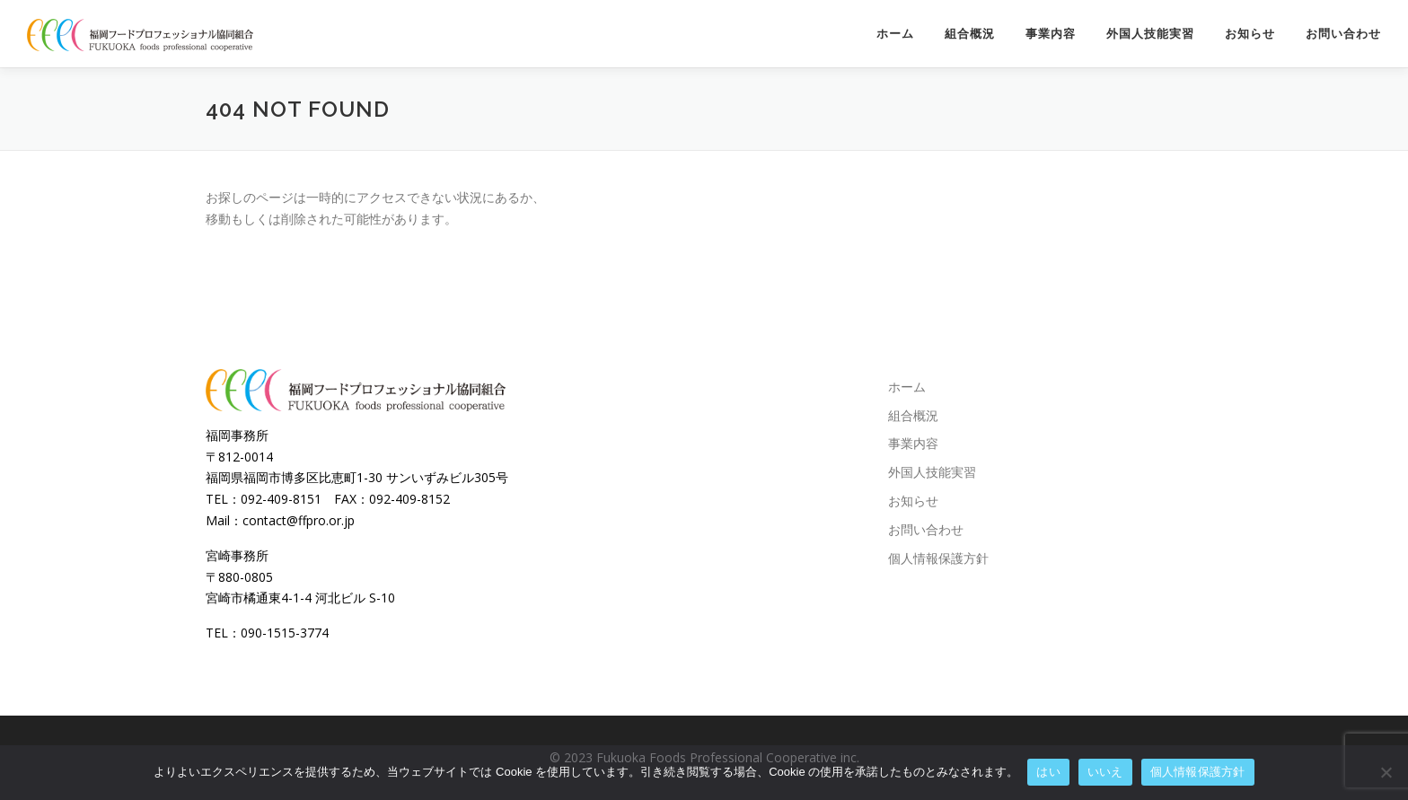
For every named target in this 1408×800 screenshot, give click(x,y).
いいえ (1105, 771)
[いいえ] (1386, 772)
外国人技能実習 (1150, 33)
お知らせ (1250, 33)
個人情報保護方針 (938, 558)
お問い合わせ (1343, 33)
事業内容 (1050, 33)
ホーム (895, 33)
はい (1048, 771)
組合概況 (970, 33)
